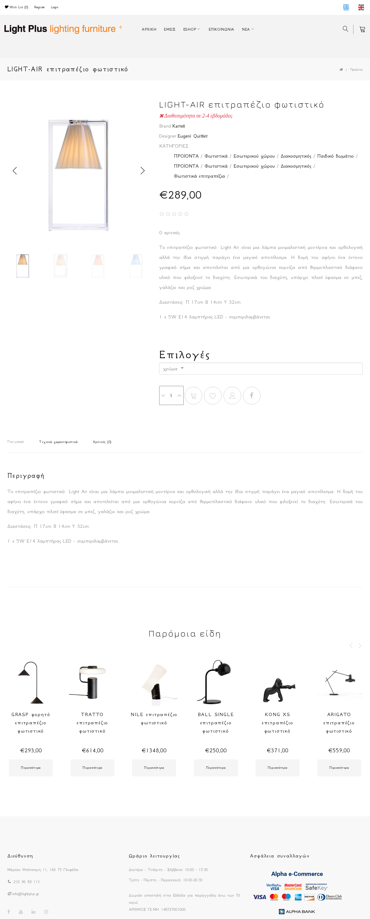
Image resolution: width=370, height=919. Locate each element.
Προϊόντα (356, 70)
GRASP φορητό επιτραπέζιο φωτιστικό (30, 722)
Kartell (178, 126)
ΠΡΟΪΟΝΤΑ (186, 156)
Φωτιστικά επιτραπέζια (199, 176)
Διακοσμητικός (296, 156)
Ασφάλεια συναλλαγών (280, 856)
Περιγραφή (15, 442)
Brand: (165, 126)
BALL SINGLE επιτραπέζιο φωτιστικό (216, 722)
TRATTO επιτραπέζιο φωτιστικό (92, 722)
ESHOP (189, 29)
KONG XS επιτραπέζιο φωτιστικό (277, 722)
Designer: (168, 136)
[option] (78, 171)
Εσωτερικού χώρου (254, 156)
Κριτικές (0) (102, 442)
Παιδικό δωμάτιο (335, 156)
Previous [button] (14, 170)
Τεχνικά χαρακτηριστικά (58, 442)
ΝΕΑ (246, 29)
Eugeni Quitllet (192, 136)
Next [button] (143, 170)
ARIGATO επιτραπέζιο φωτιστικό (339, 722)
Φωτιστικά (216, 156)
